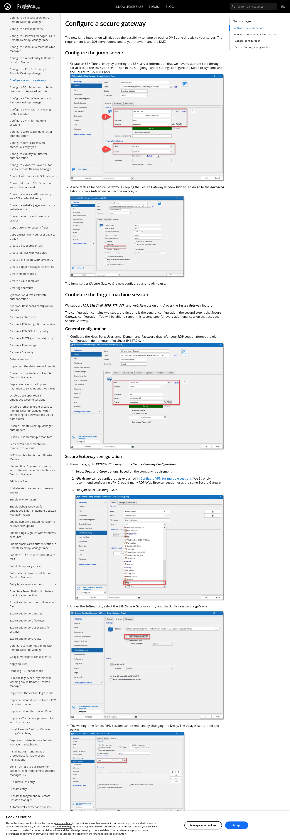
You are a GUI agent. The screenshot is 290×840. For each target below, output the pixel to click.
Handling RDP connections (26, 671)
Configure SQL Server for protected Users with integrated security (32, 89)
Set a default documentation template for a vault (28, 446)
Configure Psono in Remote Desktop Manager (32, 49)
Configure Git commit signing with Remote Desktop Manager (31, 647)
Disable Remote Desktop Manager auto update (31, 428)
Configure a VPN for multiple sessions (28, 122)
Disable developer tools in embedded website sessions (27, 397)
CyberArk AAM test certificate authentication (28, 297)
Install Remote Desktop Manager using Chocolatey (30, 731)
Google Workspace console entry (30, 656)
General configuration (248, 40)
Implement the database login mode (32, 366)
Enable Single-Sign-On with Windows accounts (33, 535)
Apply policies (18, 664)
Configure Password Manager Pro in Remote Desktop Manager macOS (32, 38)
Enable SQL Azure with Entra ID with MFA (32, 557)
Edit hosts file (18, 481)
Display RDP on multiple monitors (31, 437)
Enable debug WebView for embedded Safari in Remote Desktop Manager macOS (33, 510)
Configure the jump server (248, 28)
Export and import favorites (27, 620)
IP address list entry (22, 782)
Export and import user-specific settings (29, 629)
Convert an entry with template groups (29, 218)
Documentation (28, 6)
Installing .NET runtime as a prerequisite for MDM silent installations (27, 755)
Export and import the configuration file (32, 604)
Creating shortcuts (21, 288)
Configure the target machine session (254, 34)
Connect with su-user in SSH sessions (33, 176)
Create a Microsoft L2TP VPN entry (31, 259)
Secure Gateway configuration (252, 47)
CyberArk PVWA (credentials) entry (31, 338)
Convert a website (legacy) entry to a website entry (32, 207)
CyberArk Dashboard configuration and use (32, 308)
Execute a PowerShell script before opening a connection (31, 593)
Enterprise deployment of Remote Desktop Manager (31, 575)
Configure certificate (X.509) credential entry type (27, 145)
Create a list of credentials (26, 245)
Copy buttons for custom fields (29, 227)
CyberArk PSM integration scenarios (32, 324)
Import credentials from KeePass (30, 711)
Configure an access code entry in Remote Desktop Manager (31, 19)
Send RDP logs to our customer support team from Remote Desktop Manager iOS (32, 771)
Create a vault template (24, 281)
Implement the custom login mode (31, 693)
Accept (237, 825)
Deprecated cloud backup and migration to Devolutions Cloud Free (32, 386)
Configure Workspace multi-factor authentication (31, 133)
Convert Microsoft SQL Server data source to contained (31, 185)
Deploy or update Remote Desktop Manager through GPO (31, 742)
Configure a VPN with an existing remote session (30, 111)
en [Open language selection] (283, 7)
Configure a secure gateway (28, 80)
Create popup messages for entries (32, 266)
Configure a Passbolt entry (26, 29)
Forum (154, 7)
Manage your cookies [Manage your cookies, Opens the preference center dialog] (203, 825)
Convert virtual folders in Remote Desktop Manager (31, 375)
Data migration (19, 359)
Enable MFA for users (23, 499)
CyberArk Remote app (23, 345)
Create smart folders (23, 273)
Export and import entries (26, 613)
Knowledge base (129, 7)
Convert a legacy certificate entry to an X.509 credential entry (32, 196)
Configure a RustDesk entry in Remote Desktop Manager (28, 71)
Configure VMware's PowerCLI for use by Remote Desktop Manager (31, 167)
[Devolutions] (7, 6)
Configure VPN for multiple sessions (166, 478)
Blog (170, 7)
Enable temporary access (25, 566)
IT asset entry (18, 789)
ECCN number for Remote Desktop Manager (31, 457)
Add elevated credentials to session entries (32, 490)
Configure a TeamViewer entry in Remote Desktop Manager (30, 100)
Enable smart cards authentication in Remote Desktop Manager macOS (33, 546)
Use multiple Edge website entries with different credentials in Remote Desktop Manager (32, 470)
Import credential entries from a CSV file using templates (33, 702)
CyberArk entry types (23, 317)
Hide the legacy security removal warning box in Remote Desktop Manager (30, 682)
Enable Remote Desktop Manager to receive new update (32, 523)
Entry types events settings (27, 584)
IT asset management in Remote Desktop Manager (30, 798)
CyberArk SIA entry (21, 352)
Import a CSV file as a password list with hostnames (32, 720)
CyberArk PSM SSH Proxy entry (29, 331)
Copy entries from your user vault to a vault (32, 236)
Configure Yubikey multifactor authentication (28, 156)
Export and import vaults (25, 638)
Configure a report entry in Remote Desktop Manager (32, 60)
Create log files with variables (28, 252)
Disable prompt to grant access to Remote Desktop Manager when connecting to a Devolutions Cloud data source (31, 413)
